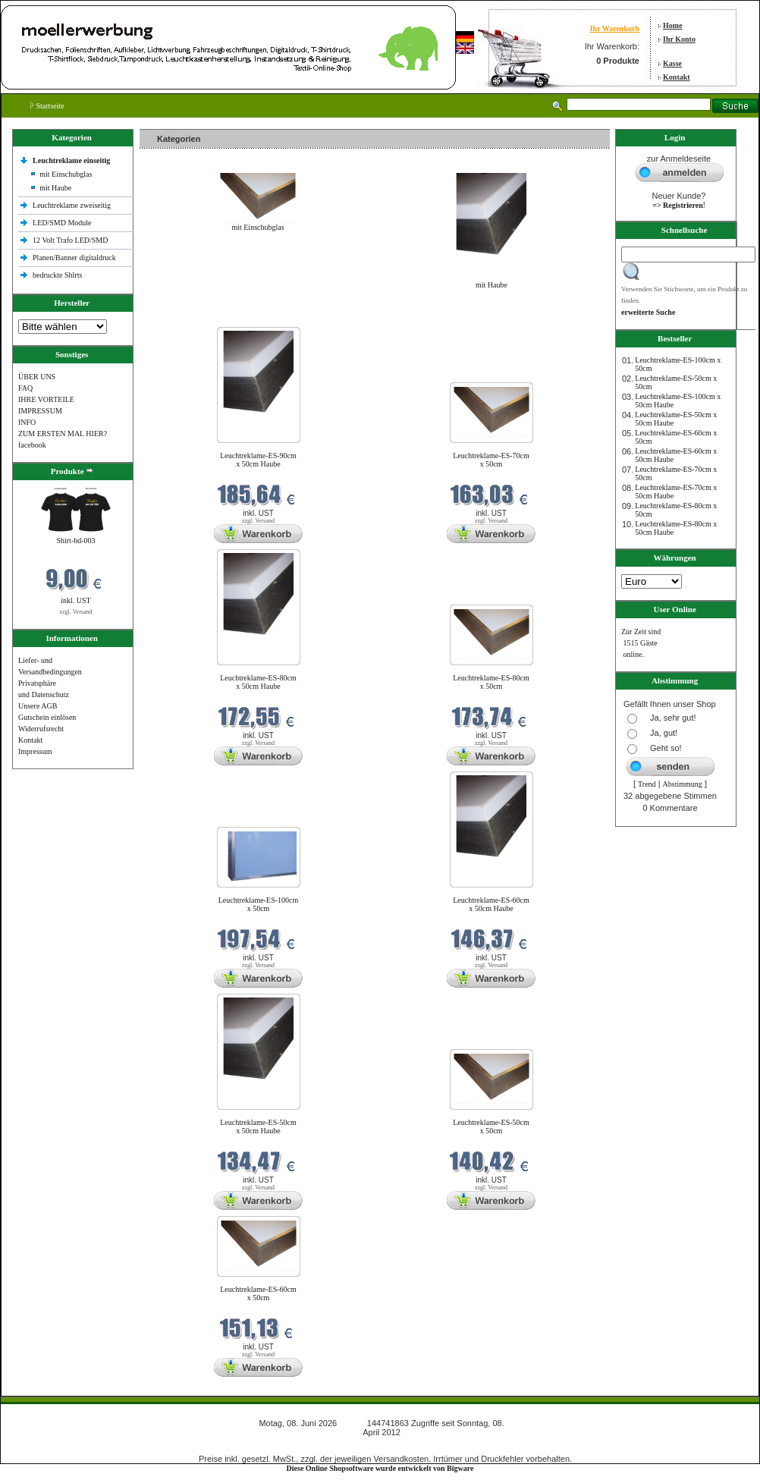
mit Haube (55, 188)
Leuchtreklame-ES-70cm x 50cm (491, 459)
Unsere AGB (37, 706)
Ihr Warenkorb (614, 28)
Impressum (35, 751)
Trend (647, 784)
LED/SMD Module (62, 222)
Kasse (672, 63)
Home (673, 25)
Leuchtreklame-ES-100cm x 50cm (258, 904)
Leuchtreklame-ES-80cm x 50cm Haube (258, 682)
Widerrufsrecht (41, 728)
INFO (27, 422)
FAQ (25, 388)
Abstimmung (682, 784)
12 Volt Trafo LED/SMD (70, 240)
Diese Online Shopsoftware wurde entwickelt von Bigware (380, 1468)
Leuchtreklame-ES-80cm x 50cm (491, 682)
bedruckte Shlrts (57, 275)
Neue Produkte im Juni (178, 317)
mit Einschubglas (65, 174)
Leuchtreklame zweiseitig (73, 205)
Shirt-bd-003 (75, 540)
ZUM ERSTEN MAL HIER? (62, 433)
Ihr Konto (679, 39)
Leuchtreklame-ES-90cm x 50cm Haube (258, 459)
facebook (32, 445)
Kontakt (676, 77)
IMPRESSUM (40, 411)
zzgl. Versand (76, 611)
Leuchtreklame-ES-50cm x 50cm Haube (258, 1126)
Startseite (47, 106)
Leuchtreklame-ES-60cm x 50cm (258, 1293)
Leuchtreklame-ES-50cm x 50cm (491, 1126)
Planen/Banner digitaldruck (74, 257)
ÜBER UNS (36, 376)
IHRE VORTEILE (46, 399)
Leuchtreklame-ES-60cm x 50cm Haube (491, 904)
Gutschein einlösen (47, 717)
